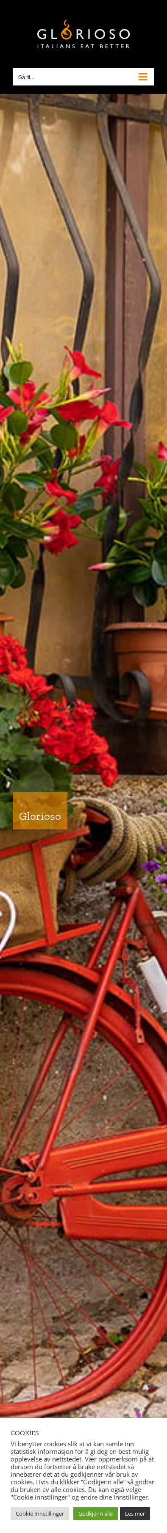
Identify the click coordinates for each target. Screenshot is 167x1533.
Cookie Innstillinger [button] (40, 1513)
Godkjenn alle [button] (95, 1513)
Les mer (135, 1513)
